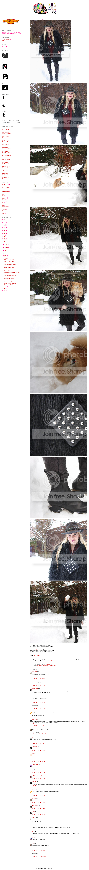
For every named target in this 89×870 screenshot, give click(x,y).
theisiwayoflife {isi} (35, 764)
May (5, 253)
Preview (3, 199)
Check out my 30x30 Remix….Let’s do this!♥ (39, 733)
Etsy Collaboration (5, 147)
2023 (4, 224)
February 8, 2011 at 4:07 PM (38, 787)
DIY (3, 195)
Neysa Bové (34, 837)
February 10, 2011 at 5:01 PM (38, 840)
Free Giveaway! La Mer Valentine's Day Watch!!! (12, 272)
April (5, 255)
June (5, 252)
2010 (4, 288)
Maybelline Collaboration (6, 159)
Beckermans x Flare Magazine (7, 141)
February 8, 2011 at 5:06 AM (38, 725)
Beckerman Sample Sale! (8, 281)
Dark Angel (38, 655)
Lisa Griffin (34, 798)
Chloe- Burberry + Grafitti (8, 284)
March (5, 256)
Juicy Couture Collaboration (6, 155)
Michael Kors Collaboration (6, 158)
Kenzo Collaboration (5, 136)
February (5, 258)
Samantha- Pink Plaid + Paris (8, 273)
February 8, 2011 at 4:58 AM (38, 716)
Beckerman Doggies (41, 665)
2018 (4, 230)
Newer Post (31, 860)
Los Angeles (4, 197)
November (6, 244)
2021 (4, 227)
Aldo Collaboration (5, 174)
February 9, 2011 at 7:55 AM (38, 823)
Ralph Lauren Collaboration (6, 163)
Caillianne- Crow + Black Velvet (9, 259)
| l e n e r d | (34, 817)
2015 (4, 235)
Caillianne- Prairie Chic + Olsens (9, 280)
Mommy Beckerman (5, 191)
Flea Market (4, 198)
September (6, 247)
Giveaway (4, 210)
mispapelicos (34, 711)
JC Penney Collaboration (6, 166)
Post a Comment (32, 859)
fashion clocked (34, 719)
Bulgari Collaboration (5, 171)
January (5, 286)
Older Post (85, 860)
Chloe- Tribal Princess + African (9, 261)
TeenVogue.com (4, 178)
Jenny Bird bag (39, 657)
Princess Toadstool (43, 652)
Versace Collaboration (5, 137)
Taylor (33, 831)
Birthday (3, 201)
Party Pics (3, 194)
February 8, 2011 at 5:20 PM (38, 795)
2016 (4, 233)
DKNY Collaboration (5, 144)
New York (4, 190)
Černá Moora (34, 737)
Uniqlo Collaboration (5, 165)
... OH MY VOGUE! (35, 760)
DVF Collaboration (5, 162)
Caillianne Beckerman (5, 40)
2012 (4, 239)
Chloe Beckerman (5, 184)
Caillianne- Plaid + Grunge (8, 269)
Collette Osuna (34, 728)
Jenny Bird (36, 649)
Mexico (3, 213)
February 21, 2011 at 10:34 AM (39, 856)
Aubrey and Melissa (35, 805)
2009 (4, 290)
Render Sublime (34, 671)
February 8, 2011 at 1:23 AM (38, 678)
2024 (4, 222)
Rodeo (34, 655)
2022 (4, 225)
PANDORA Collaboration (6, 140)
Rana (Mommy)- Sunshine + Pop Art (10, 275)
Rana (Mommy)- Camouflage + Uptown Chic (11, 264)
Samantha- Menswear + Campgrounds (10, 283)
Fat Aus (33, 811)
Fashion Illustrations (5, 212)
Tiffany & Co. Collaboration (6, 133)
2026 (4, 219)
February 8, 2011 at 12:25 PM (38, 750)
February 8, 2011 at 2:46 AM (38, 702)
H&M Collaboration (5, 128)
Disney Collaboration (5, 132)
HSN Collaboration (5, 151)
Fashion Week (4, 188)
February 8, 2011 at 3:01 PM (38, 778)
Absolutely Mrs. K (35, 688)
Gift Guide (4, 209)
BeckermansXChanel (5, 129)
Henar (33, 753)
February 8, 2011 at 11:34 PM (38, 808)
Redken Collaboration (5, 154)
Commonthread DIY (5, 143)
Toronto (3, 186)
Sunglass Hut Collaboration (6, 148)
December (6, 242)
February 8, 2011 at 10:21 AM (38, 743)
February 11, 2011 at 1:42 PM (38, 850)
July (5, 250)
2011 (4, 241)
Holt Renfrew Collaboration (6, 177)
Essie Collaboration (5, 173)
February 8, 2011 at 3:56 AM (38, 708)
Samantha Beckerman (51, 665)
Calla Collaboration (5, 170)
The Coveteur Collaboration (6, 156)
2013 (4, 238)
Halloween (4, 203)
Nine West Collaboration (6, 167)
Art (2, 202)
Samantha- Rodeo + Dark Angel (37, 19)
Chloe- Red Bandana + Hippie (9, 270)
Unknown (33, 789)
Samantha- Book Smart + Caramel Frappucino (11, 262)
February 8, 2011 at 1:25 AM (38, 685)
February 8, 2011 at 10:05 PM (38, 802)
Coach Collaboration (5, 130)
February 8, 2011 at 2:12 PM (38, 761)
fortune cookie (55, 659)
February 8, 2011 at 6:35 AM (38, 735)
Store (3, 205)
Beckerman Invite (5, 206)
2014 (4, 236)
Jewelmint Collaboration (6, 169)
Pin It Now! (51, 660)
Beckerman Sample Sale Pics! (9, 278)
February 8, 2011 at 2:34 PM (38, 772)
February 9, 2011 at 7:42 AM (38, 814)
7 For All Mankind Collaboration (7, 152)
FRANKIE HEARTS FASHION (37, 775)
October (5, 245)
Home (58, 860)
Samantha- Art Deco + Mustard (9, 267)
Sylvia (33, 843)
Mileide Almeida (34, 746)
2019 (4, 228)
